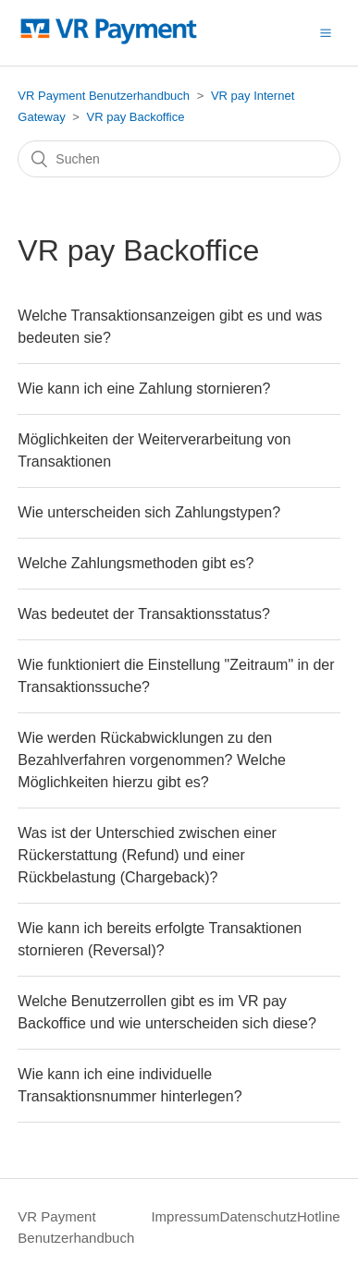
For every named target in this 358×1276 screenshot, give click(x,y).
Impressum (185, 1216)
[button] (325, 32)
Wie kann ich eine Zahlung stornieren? (144, 388)
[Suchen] (178, 158)
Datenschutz (258, 1216)
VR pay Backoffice (136, 117)
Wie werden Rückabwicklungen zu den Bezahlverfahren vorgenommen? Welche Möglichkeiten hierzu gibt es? (152, 760)
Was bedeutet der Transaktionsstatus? (143, 614)
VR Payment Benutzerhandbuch (104, 96)
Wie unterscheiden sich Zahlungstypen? (149, 512)
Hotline (318, 1216)
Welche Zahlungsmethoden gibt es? (135, 563)
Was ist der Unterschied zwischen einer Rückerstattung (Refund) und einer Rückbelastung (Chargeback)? (147, 855)
